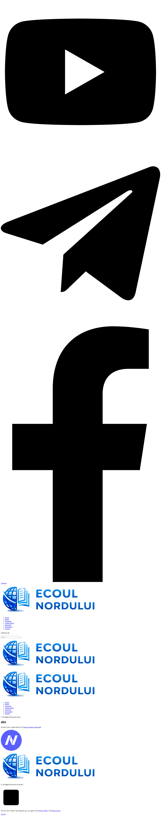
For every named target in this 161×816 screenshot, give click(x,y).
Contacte (4, 583)
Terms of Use (55, 811)
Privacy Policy (43, 811)
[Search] (10, 637)
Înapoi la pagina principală (32, 727)
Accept (3, 814)
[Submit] (20, 637)
